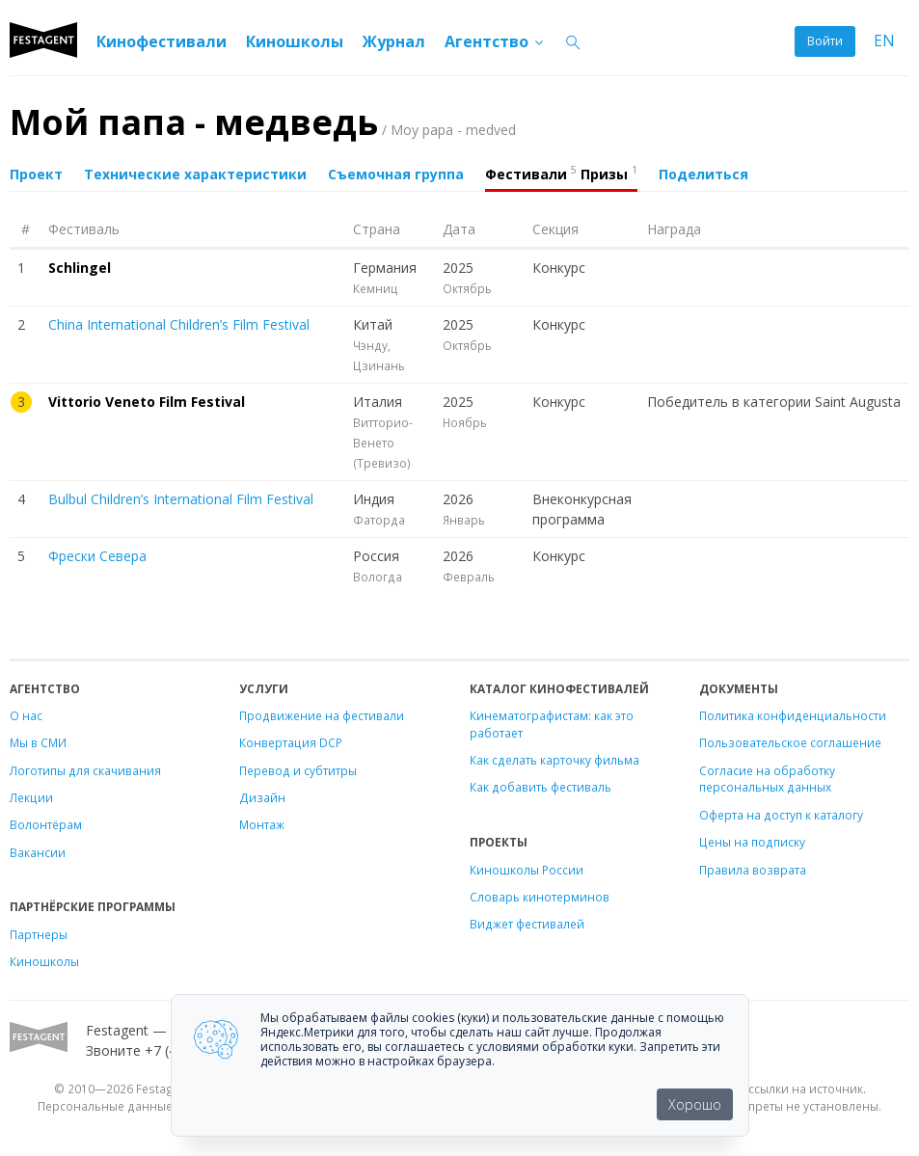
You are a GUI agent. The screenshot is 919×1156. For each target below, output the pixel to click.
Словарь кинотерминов (539, 896)
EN (884, 41)
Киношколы (294, 41)
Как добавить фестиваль (540, 786)
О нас (26, 715)
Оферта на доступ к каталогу (781, 814)
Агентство (495, 41)
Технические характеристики (195, 174)
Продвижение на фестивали (321, 715)
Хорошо (694, 1104)
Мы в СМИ (38, 742)
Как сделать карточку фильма (554, 759)
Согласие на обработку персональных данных (767, 779)
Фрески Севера (97, 556)
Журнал (394, 41)
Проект (36, 174)
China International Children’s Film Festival (179, 324)
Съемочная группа (396, 174)
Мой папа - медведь (263, 122)
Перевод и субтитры (298, 770)
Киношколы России (526, 869)
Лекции (31, 797)
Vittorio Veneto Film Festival (146, 401)
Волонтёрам (46, 824)
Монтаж (261, 824)
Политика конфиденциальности (792, 715)
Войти (825, 41)
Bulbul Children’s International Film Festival (180, 499)
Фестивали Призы (561, 172)
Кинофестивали (161, 41)
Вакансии (38, 852)
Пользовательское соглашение (790, 742)
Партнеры (39, 934)
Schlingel (79, 267)
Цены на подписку (752, 841)
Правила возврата (752, 869)
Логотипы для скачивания (85, 770)
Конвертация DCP (290, 742)
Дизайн (262, 797)
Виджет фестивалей (527, 923)
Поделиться (703, 174)
